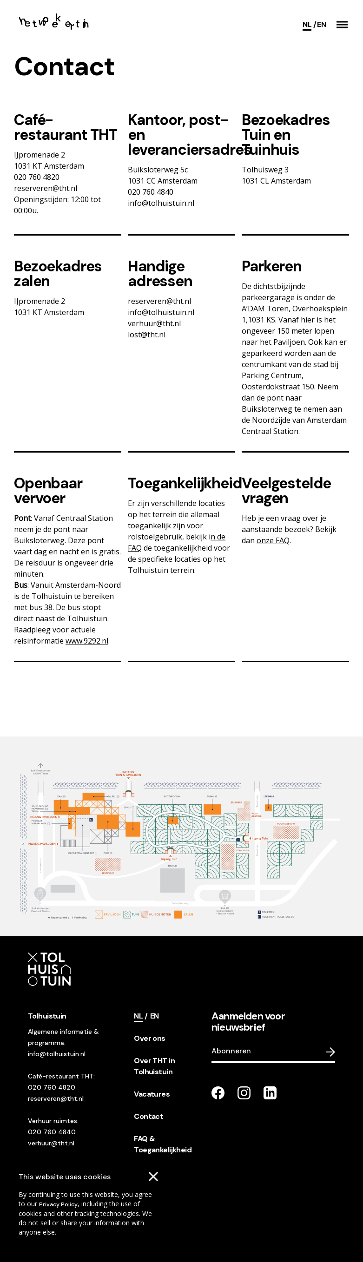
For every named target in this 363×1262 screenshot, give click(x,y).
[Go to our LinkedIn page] (270, 1092)
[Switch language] (321, 24)
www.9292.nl (87, 641)
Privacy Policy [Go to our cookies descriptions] (58, 1204)
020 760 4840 (52, 1132)
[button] (342, 25)
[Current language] (309, 24)
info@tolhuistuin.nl (57, 1054)
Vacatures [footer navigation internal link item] (152, 1094)
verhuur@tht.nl (51, 1143)
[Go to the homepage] (55, 25)
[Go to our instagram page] (244, 1092)
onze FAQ (273, 540)
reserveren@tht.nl (56, 1098)
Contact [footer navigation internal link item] (148, 1116)
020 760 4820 (51, 1087)
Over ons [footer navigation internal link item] (149, 1038)
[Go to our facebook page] (217, 1092)
